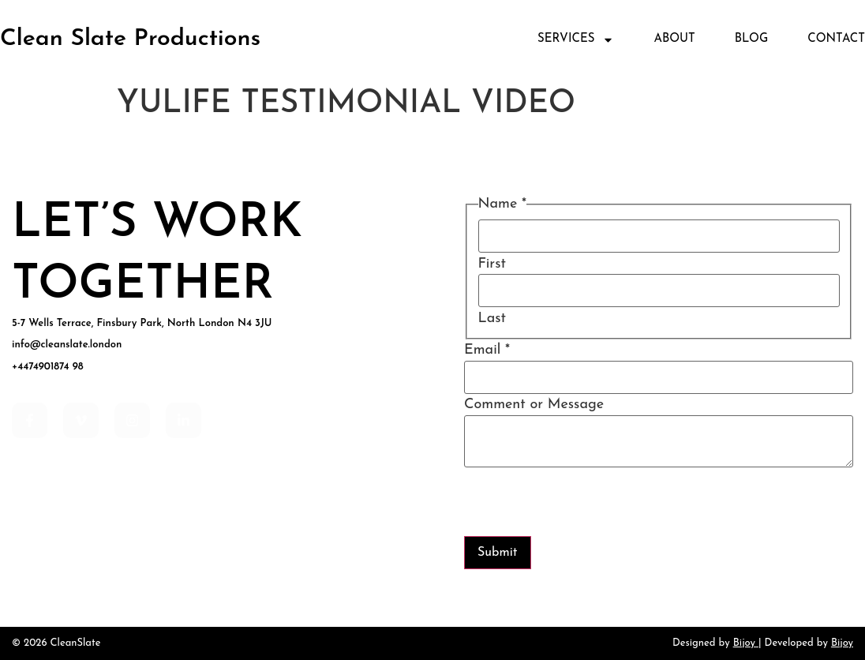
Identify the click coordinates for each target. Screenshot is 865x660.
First (492, 264)
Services (575, 39)
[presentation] (584, 505)
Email (487, 350)
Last (492, 319)
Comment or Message (534, 405)
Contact (836, 39)
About (674, 39)
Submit (497, 552)
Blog (752, 39)
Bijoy (744, 643)
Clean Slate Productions (130, 39)
